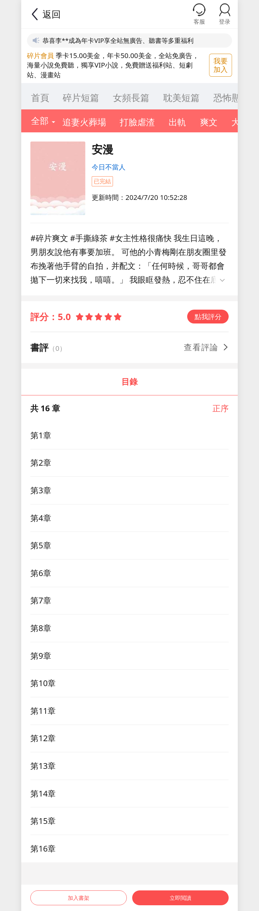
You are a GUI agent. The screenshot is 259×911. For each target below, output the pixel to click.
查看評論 (206, 347)
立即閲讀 (181, 893)
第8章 (40, 628)
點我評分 (208, 316)
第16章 (43, 848)
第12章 (43, 738)
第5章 (40, 545)
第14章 (43, 793)
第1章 (40, 435)
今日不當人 (108, 167)
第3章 (40, 490)
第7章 (40, 600)
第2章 (40, 462)
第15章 (43, 820)
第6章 (40, 573)
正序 (220, 408)
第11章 (43, 710)
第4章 (40, 518)
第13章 (43, 765)
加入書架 (77, 893)
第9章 (40, 655)
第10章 (43, 683)
